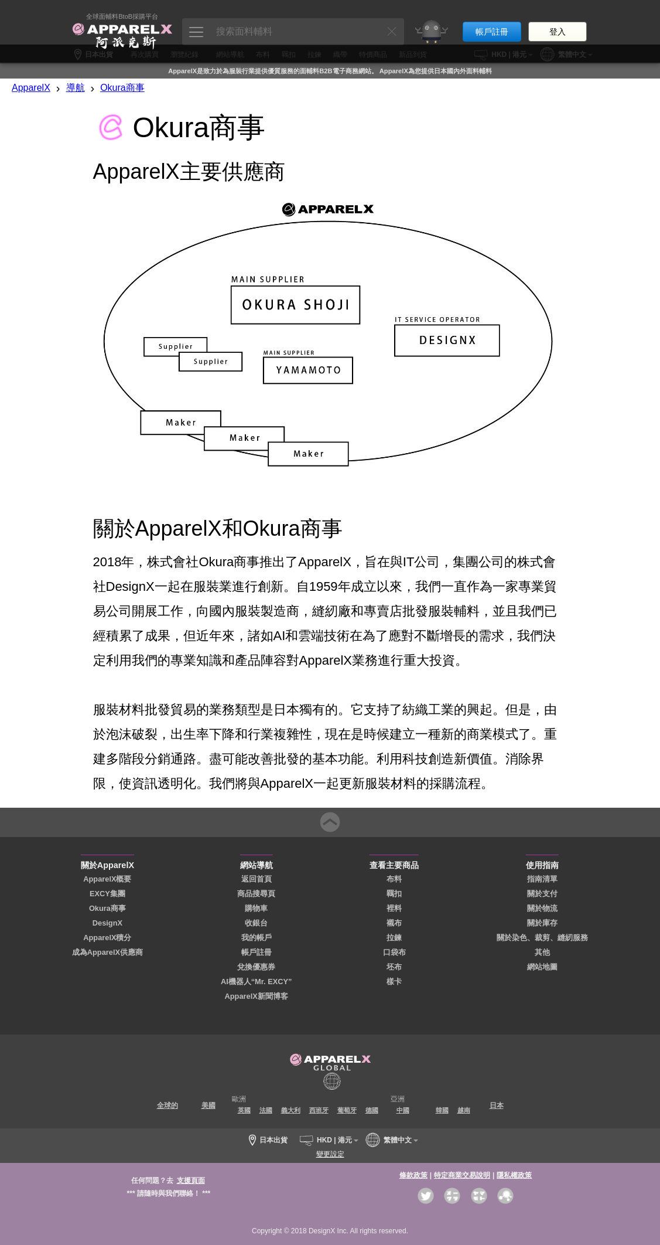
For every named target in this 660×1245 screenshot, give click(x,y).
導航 (75, 88)
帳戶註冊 (492, 22)
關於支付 (542, 893)
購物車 (256, 908)
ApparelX (31, 88)
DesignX (107, 923)
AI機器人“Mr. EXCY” (256, 981)
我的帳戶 (256, 937)
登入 (557, 22)
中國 (402, 1110)
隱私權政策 (514, 1175)
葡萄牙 (347, 1110)
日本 (497, 1105)
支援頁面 (191, 1180)
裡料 (394, 908)
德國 (371, 1110)
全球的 (167, 1105)
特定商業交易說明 (462, 1175)
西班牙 (319, 1110)
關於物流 (542, 908)
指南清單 (542, 879)
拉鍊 (394, 937)
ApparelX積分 (107, 937)
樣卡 (394, 981)
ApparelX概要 (107, 879)
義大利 (290, 1110)
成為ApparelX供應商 (107, 952)
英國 (244, 1110)
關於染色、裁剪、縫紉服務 (542, 937)
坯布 (394, 966)
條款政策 (413, 1175)
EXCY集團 (107, 893)
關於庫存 (542, 923)
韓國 (442, 1110)
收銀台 (256, 923)
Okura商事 (122, 88)
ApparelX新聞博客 (256, 996)
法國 (265, 1110)
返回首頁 (256, 879)
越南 (463, 1110)
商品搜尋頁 (256, 893)
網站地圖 (542, 966)
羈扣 (394, 893)
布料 (394, 879)
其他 (542, 952)
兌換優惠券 (256, 966)
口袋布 (394, 952)
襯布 (394, 923)
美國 (208, 1105)
